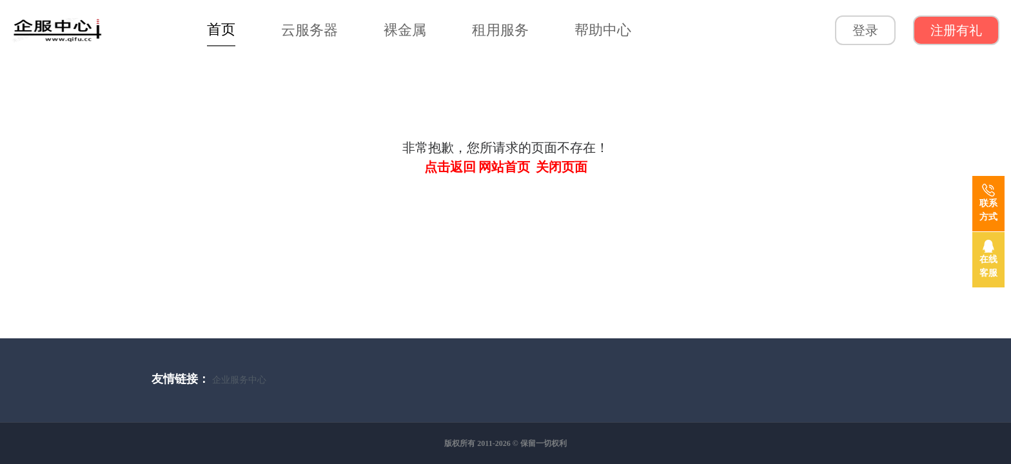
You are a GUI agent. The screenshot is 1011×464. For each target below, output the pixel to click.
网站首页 (504, 167)
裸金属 (405, 30)
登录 (865, 30)
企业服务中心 (239, 380)
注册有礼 (956, 30)
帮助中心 (602, 30)
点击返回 (450, 167)
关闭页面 (561, 167)
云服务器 (309, 30)
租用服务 (500, 30)
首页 (221, 29)
